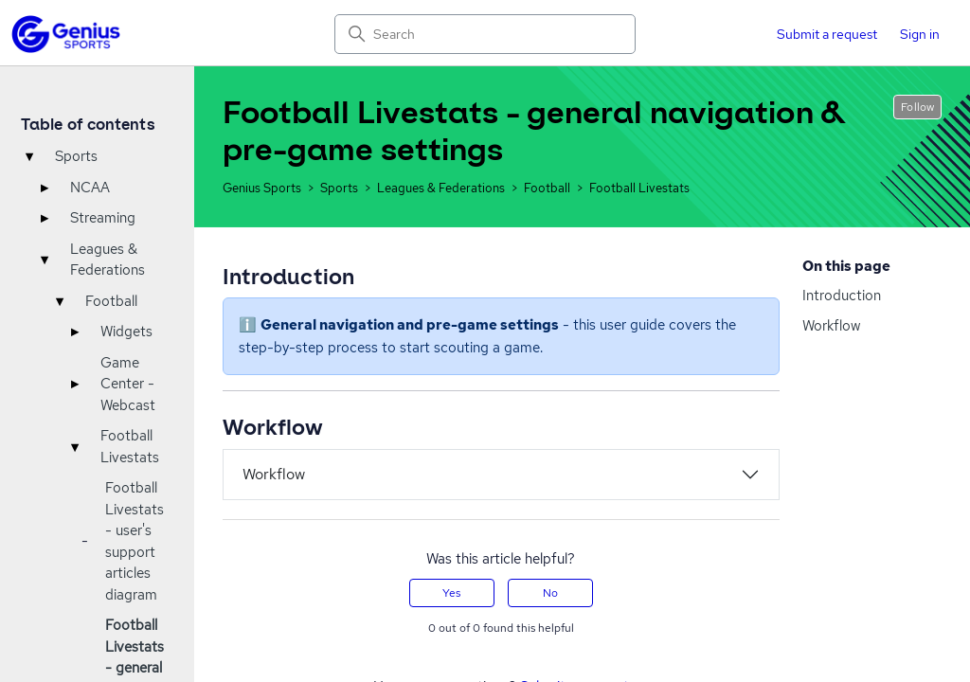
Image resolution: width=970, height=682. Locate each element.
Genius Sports (262, 188)
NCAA (90, 187)
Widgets (126, 331)
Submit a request (827, 34)
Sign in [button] (920, 34)
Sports (76, 156)
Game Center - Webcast (127, 384)
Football (111, 301)
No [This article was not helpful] (550, 593)
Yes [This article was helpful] (451, 593)
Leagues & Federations (107, 260)
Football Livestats (129, 446)
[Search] (484, 34)
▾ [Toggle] (29, 156)
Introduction (841, 295)
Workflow (831, 325)
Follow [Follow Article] (917, 107)
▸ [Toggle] (44, 187)
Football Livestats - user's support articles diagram (134, 541)
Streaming (102, 217)
